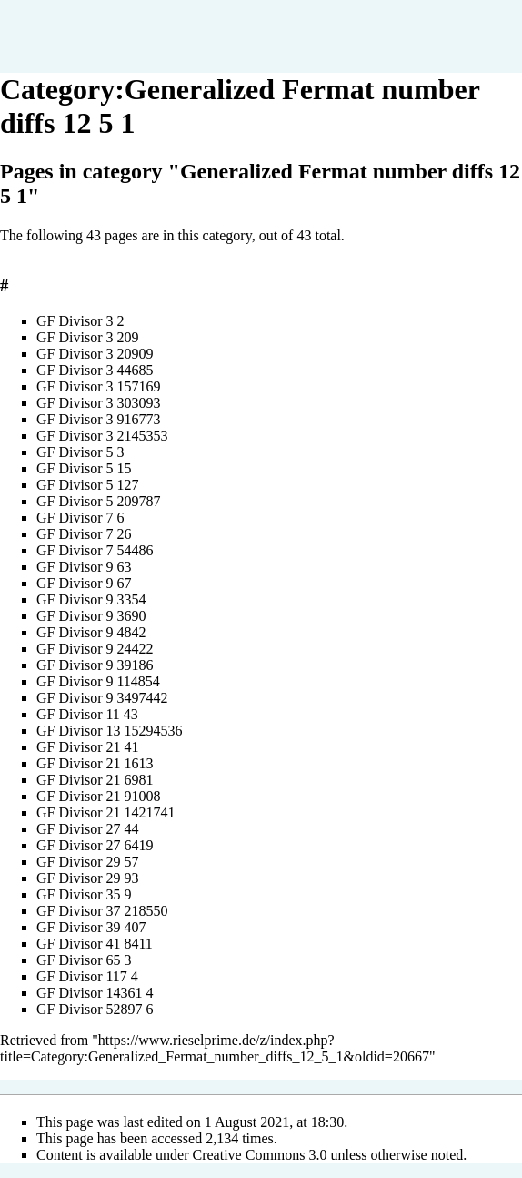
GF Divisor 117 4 (87, 976)
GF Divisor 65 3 (83, 960)
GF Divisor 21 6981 (94, 779)
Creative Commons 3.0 (260, 1155)
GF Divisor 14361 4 (94, 992)
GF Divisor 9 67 (83, 583)
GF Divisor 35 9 (83, 894)
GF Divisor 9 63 (83, 566)
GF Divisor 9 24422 (94, 648)
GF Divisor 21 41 (87, 747)
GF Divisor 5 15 (83, 468)
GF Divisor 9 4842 (91, 632)
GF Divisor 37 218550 (101, 911)
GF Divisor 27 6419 (94, 845)
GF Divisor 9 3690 (91, 616)
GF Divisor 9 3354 (91, 599)
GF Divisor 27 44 (87, 829)
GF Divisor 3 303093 (98, 403)
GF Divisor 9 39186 (94, 665)
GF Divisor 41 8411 (94, 943)
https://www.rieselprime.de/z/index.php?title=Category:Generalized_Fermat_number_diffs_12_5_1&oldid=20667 (214, 1048)
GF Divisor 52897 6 (94, 1009)
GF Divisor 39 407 (91, 927)
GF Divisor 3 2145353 (101, 435)
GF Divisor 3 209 (87, 337)
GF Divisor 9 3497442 (101, 698)
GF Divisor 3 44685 (94, 370)
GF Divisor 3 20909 (94, 353)
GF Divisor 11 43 (87, 714)
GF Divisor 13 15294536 (109, 730)
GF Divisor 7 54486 (94, 550)
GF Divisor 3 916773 (98, 419)
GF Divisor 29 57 (87, 861)
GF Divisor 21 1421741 (105, 812)
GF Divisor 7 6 (80, 517)
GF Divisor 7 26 (83, 534)
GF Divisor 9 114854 (98, 681)
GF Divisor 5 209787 (98, 501)
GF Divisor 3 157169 (98, 386)
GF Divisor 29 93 (87, 878)
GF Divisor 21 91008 (98, 796)
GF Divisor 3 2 (80, 321)
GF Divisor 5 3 (80, 452)
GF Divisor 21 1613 (94, 763)
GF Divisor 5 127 (87, 485)
